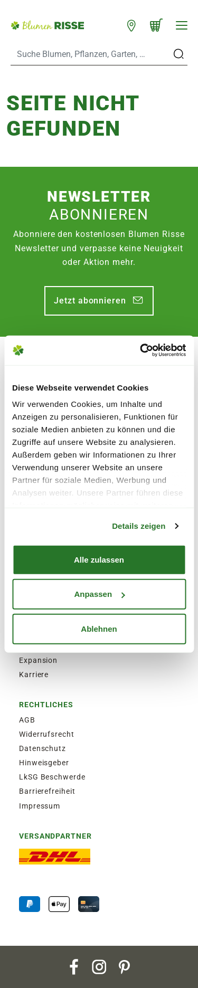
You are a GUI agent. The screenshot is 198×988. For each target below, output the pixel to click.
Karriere (34, 674)
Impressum (39, 806)
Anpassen (99, 594)
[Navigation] (181, 25)
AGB (27, 720)
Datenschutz (42, 748)
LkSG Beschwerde (52, 777)
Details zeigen (138, 525)
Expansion (38, 660)
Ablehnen (99, 628)
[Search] (91, 54)
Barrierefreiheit (47, 791)
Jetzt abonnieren (90, 301)
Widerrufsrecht (46, 734)
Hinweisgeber (44, 762)
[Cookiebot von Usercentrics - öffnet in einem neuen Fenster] (141, 350)
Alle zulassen (99, 559)
